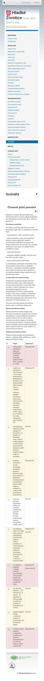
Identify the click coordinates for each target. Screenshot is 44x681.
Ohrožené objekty (14, 80)
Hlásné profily (12, 38)
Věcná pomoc (12, 113)
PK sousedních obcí (14, 104)
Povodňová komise (14, 102)
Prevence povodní (14, 157)
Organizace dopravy (14, 133)
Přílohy (10, 146)
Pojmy (10, 154)
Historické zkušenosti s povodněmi (19, 66)
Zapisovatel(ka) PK (14, 185)
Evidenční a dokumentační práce (19, 124)
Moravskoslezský (16, 26)
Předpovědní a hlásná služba (19, 160)
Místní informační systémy (16, 130)
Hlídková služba (15, 163)
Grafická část (13, 137)
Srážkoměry (12, 41)
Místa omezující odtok (15, 77)
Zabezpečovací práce (17, 165)
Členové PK (12, 182)
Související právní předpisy (17, 174)
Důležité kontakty (13, 110)
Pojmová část (13, 151)
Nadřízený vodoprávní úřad (17, 63)
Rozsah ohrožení (13, 71)
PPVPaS (11, 83)
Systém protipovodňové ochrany (19, 171)
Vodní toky (11, 57)
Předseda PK (12, 177)
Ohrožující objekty (14, 86)
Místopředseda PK (14, 180)
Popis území (12, 49)
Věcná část (12, 45)
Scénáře (11, 142)
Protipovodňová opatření (16, 88)
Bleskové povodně (14, 91)
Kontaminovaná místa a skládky (18, 94)
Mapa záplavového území (16, 69)
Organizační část (14, 98)
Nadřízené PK (12, 107)
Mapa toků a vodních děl (16, 52)
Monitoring (12, 35)
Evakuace (11, 116)
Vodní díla (11, 60)
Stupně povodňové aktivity (17, 127)
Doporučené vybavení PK (16, 121)
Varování (11, 119)
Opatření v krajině (14, 168)
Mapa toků (11, 54)
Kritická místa (12, 74)
